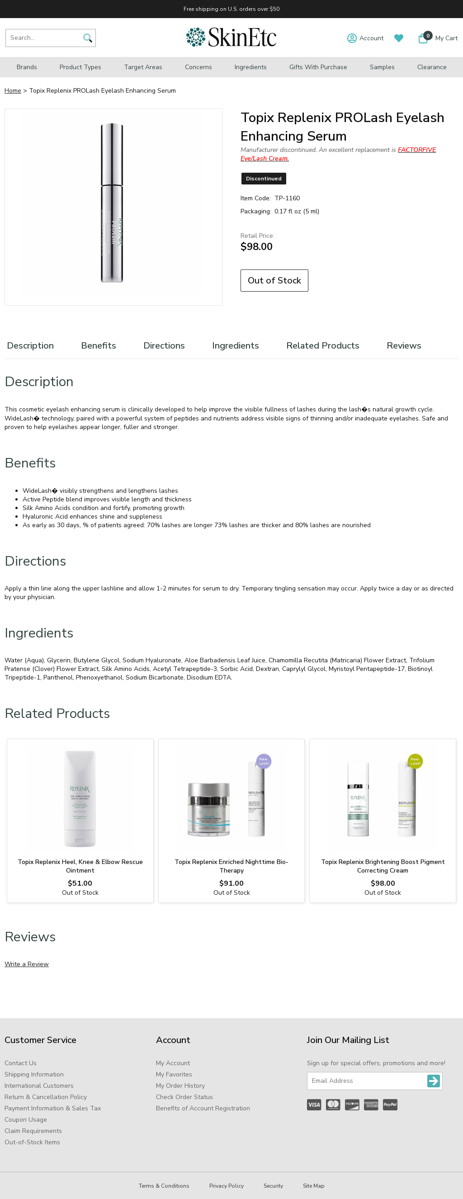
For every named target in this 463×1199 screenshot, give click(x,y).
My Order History (180, 1085)
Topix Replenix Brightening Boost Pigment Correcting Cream (383, 866)
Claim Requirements (33, 1131)
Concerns (198, 67)
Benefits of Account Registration (203, 1108)
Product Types (80, 67)
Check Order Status (184, 1097)
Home (13, 90)
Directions (164, 346)
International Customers (39, 1085)
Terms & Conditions (164, 1186)
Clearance (432, 67)
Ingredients (251, 67)
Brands (27, 67)
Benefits (98, 346)
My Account (173, 1063)
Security (273, 1186)
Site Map (314, 1186)
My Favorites (174, 1074)
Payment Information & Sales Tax (53, 1108)
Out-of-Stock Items (32, 1142)
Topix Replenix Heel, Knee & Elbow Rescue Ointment (80, 866)
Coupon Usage (26, 1119)
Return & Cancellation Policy (46, 1097)
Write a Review (27, 964)
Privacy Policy (226, 1186)
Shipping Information (34, 1074)
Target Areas (143, 67)
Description (30, 346)
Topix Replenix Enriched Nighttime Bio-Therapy (231, 866)
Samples (382, 67)
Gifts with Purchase (318, 67)
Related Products (322, 346)
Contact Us (21, 1063)
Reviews (404, 346)
